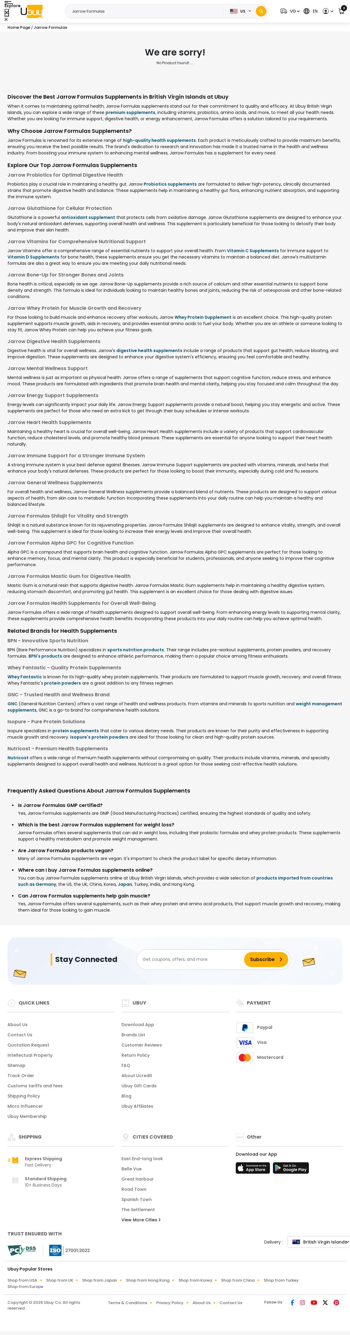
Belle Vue (131, 1169)
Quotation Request (28, 1045)
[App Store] (254, 1169)
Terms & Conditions (127, 1303)
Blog (126, 1096)
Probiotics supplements (170, 184)
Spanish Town (136, 1199)
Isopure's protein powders (99, 737)
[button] (289, 11)
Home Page (18, 27)
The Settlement (138, 1210)
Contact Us (19, 1035)
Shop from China (238, 1280)
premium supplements (130, 112)
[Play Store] (291, 1169)
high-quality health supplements (159, 140)
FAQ (125, 1065)
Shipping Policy (23, 1096)
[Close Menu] (6, 12)
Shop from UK (59, 1280)
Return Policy (135, 1055)
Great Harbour (137, 1179)
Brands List (133, 1035)
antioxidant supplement (88, 217)
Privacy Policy (170, 1303)
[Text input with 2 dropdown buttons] (146, 11)
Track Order (20, 1076)
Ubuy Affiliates (137, 1106)
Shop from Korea (195, 1280)
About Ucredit (136, 1076)
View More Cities (140, 1220)
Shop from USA (22, 1280)
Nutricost (17, 758)
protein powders (62, 683)
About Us (17, 1025)
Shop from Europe (25, 1286)
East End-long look (142, 1159)
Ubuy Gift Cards (139, 1086)
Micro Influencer (25, 1106)
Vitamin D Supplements (33, 257)
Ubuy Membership (27, 1116)
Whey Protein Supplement (203, 317)
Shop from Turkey (281, 1280)
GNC (12, 704)
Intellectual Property (29, 1055)
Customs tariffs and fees (35, 1086)
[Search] (261, 11)
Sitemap (16, 1065)
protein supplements (75, 731)
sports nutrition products (135, 650)
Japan (125, 884)
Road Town (133, 1189)
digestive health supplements (149, 351)
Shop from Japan (99, 1280)
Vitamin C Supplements (253, 251)
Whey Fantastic (24, 677)
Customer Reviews (141, 1045)
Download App (137, 1025)
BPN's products (45, 656)
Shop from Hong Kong (147, 1280)
